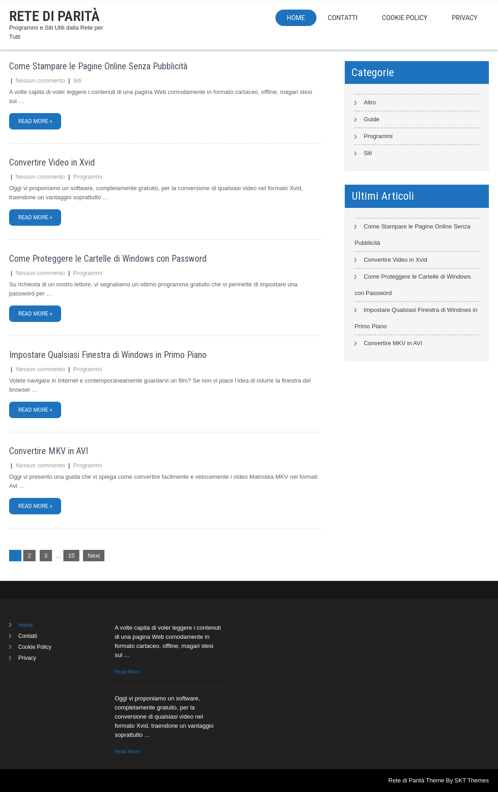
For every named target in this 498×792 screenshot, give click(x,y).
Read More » (35, 121)
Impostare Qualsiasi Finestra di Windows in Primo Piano (108, 354)
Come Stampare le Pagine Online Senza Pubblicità (98, 66)
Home (296, 17)
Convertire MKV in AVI (48, 450)
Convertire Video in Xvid (52, 162)
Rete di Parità (54, 16)
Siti (77, 80)
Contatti (343, 17)
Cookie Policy (405, 17)
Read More (126, 671)
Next (94, 555)
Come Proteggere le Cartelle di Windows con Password (108, 258)
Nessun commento (40, 80)
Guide (371, 119)
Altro (369, 102)
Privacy (464, 17)
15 (71, 555)
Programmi (87, 176)
